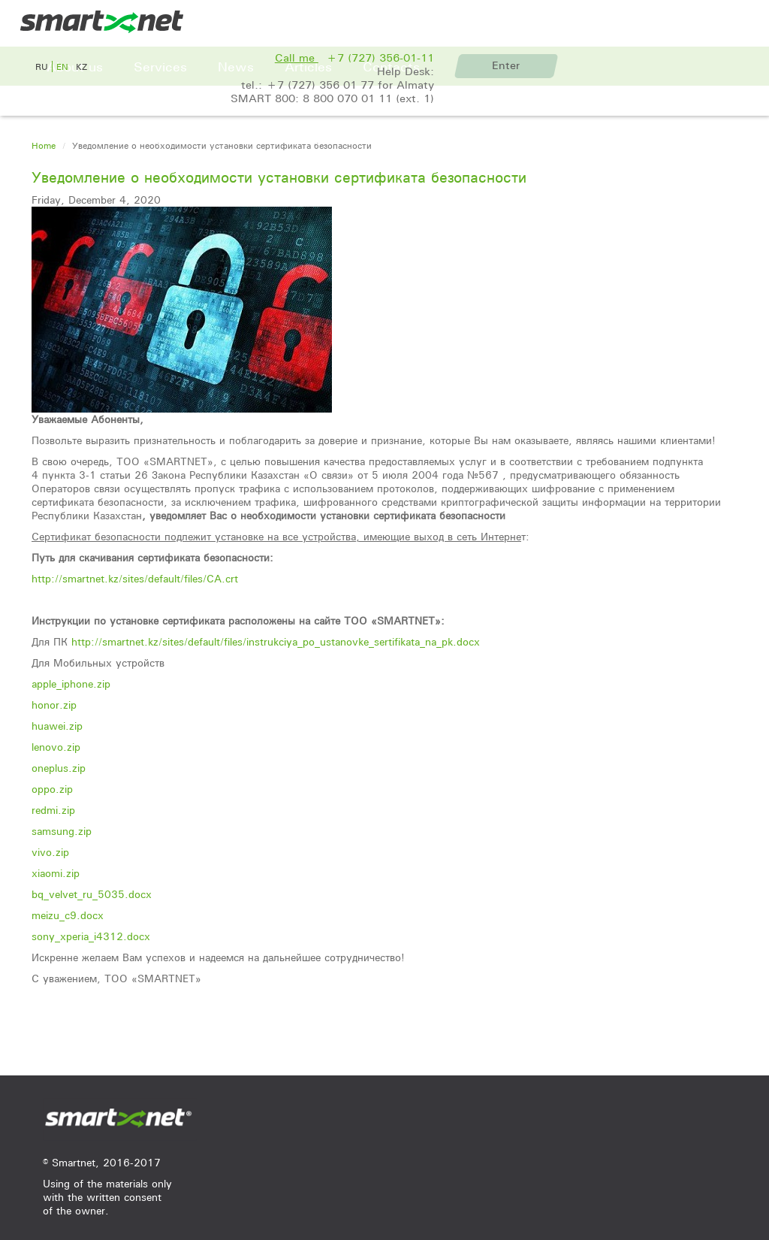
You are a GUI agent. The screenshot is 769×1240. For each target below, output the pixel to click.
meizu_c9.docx (68, 915)
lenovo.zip (56, 747)
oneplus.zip (59, 768)
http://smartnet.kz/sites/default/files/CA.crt (135, 578)
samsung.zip (62, 831)
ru (41, 66)
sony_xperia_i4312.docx (91, 936)
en (62, 66)
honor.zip (54, 705)
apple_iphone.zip (71, 684)
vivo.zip (50, 852)
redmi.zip (53, 810)
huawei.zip (57, 726)
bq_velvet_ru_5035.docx (92, 894)
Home (44, 145)
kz (81, 66)
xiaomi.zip (56, 873)
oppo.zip (52, 789)
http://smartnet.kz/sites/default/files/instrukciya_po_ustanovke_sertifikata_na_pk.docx (275, 642)
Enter (506, 65)
